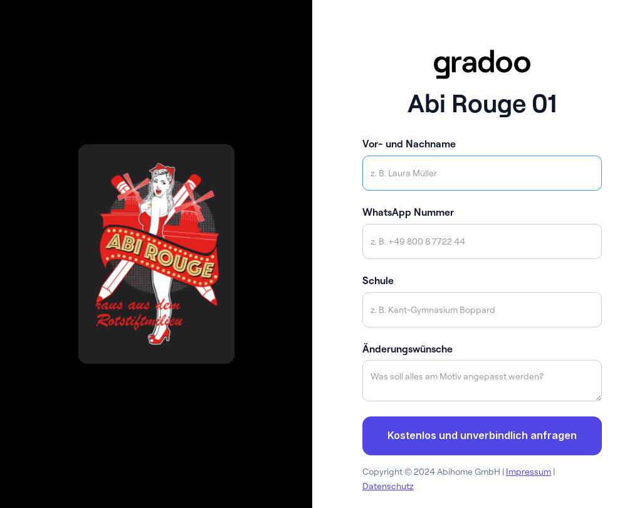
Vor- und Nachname (409, 143)
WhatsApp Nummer (408, 212)
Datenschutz (388, 486)
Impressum (528, 471)
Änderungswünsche (407, 348)
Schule (378, 280)
